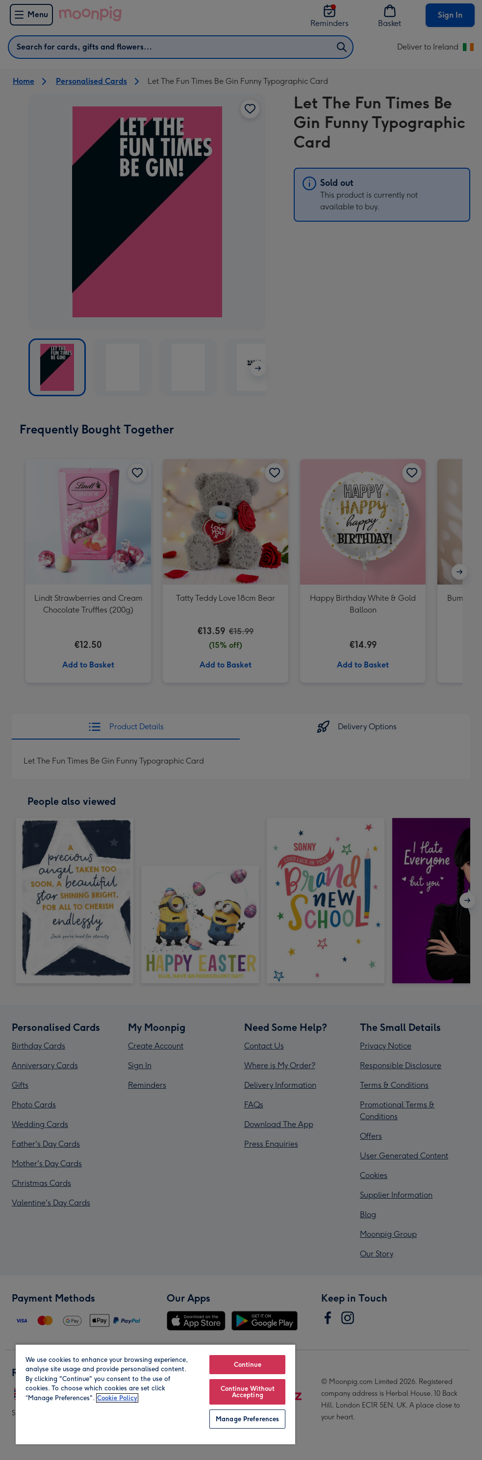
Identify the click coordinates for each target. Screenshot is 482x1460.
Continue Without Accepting (248, 1392)
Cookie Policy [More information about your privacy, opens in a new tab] (117, 1398)
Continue (247, 1364)
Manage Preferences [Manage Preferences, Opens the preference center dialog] (247, 1419)
